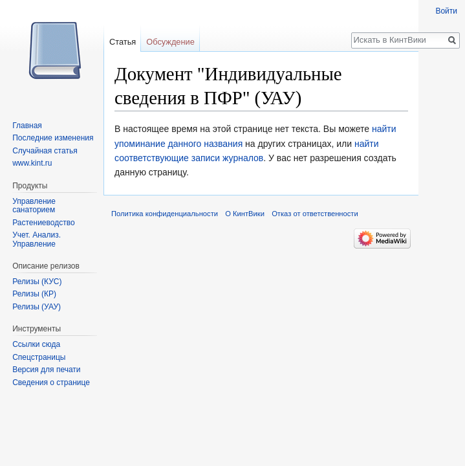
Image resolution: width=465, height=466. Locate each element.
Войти (446, 11)
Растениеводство (43, 222)
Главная (27, 125)
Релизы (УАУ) (36, 306)
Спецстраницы (38, 357)
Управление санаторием (34, 206)
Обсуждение (170, 42)
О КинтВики (245, 213)
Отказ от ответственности (315, 213)
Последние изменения (52, 137)
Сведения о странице (51, 382)
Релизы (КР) (34, 293)
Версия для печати (46, 369)
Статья (122, 42)
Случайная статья (44, 150)
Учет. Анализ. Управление (36, 239)
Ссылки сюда (36, 344)
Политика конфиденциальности (164, 213)
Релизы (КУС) (36, 281)
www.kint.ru (32, 163)
